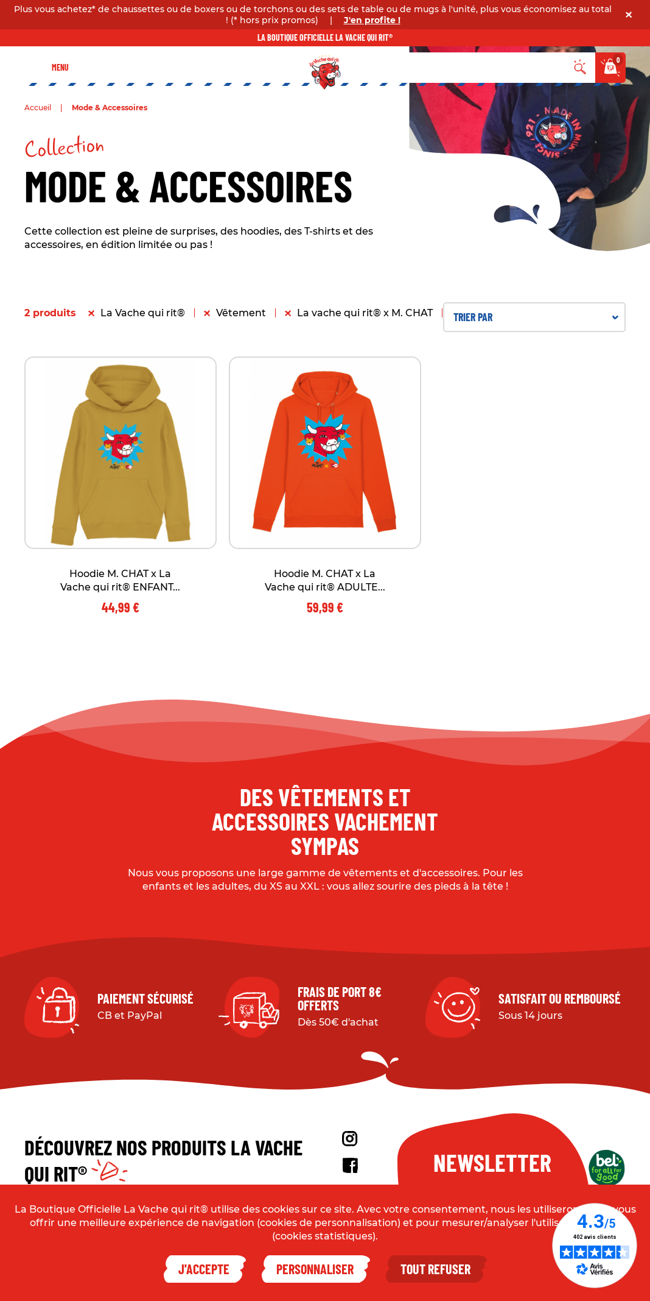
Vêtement (241, 313)
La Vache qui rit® (142, 313)
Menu (60, 67)
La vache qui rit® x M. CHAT (365, 313)
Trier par (535, 317)
